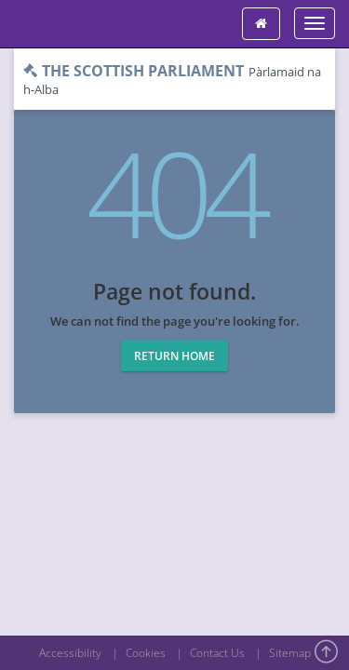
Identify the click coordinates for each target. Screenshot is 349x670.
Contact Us (217, 653)
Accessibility (70, 653)
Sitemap (290, 653)
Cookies (146, 653)
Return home (174, 356)
